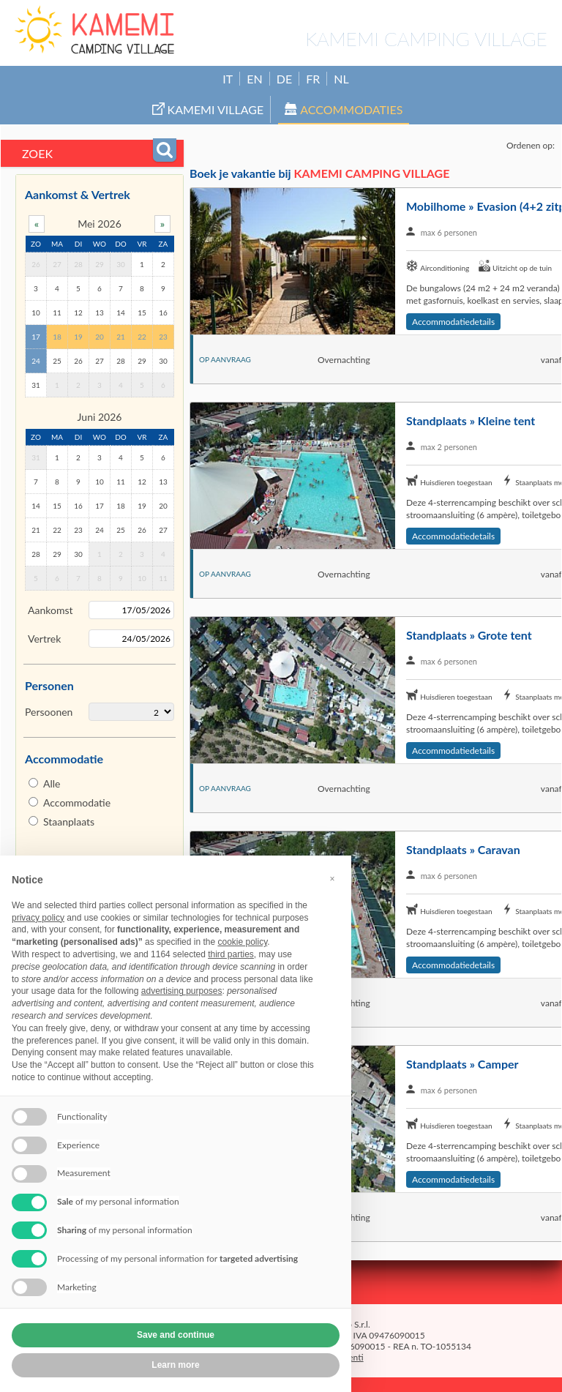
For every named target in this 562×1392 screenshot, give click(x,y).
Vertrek (44, 638)
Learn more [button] (175, 1365)
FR (313, 79)
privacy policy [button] (38, 918)
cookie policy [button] (242, 942)
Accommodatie (76, 802)
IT (227, 79)
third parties (231, 954)
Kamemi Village (208, 109)
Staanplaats (68, 821)
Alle (51, 783)
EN (254, 79)
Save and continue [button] (175, 1335)
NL (341, 79)
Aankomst (50, 610)
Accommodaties (343, 109)
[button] (332, 879)
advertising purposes (181, 991)
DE (284, 79)
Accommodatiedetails (453, 321)
